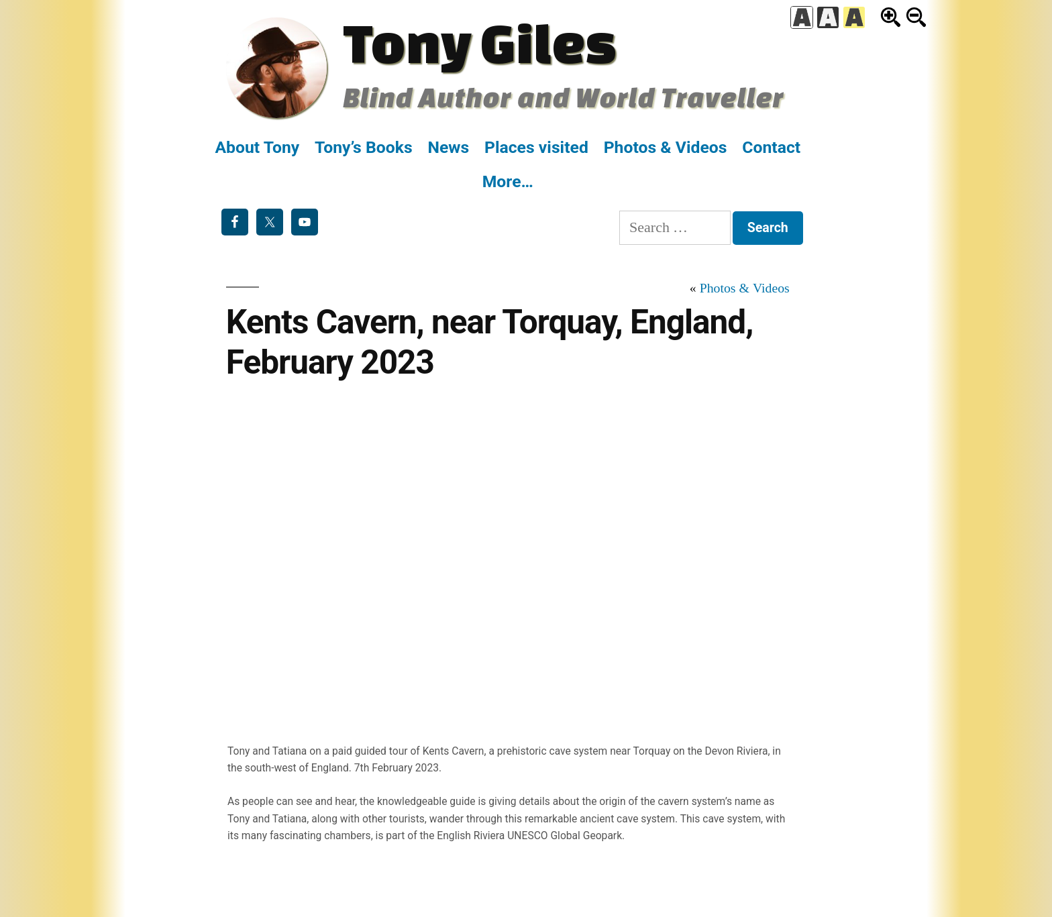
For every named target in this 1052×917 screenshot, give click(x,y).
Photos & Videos (665, 147)
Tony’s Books (364, 147)
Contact (771, 147)
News (448, 147)
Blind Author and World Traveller (563, 97)
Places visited (536, 147)
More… (507, 181)
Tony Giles (480, 42)
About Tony (257, 147)
